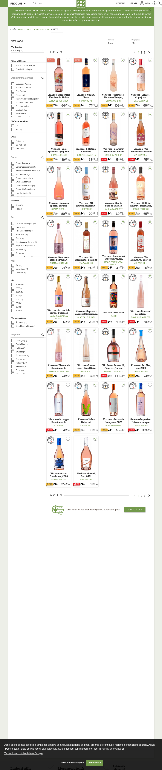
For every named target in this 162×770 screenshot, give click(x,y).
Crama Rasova (140, 371)
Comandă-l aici (135, 509)
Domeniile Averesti (141, 317)
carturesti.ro (23, 29)
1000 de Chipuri (141, 209)
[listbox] (57, 29)
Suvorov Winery (113, 155)
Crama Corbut (113, 101)
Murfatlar (86, 209)
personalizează (55, 748)
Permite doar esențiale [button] (72, 762)
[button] (58, 3)
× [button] (149, 10)
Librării (133, 3)
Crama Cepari (86, 101)
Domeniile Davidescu (113, 371)
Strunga (58, 425)
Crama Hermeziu (113, 425)
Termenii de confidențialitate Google (23, 753)
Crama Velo (86, 425)
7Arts (113, 316)
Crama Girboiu (58, 209)
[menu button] (19, 3)
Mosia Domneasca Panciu (113, 263)
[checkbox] (28, 65)
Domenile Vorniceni (59, 101)
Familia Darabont (113, 209)
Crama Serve (86, 371)
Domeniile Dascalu (86, 155)
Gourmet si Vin (38, 29)
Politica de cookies (111, 748)
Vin (48, 29)
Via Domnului (140, 155)
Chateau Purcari (59, 263)
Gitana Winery (86, 479)
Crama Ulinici (141, 101)
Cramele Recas (59, 155)
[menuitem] (121, 3)
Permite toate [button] (94, 762)
